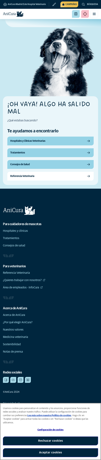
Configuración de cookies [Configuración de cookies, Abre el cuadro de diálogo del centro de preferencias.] (50, 430)
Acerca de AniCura (14, 315)
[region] (50, 431)
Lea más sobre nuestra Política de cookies (49, 415)
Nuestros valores (13, 329)
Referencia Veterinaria (16, 272)
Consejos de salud (14, 245)
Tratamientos (11, 238)
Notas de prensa (13, 351)
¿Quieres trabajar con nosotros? (24, 280)
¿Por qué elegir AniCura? (18, 322)
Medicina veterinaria (15, 337)
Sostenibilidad (12, 344)
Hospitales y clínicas (15, 230)
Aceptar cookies (50, 452)
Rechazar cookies (50, 440)
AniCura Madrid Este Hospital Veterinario (24, 4)
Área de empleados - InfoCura (23, 287)
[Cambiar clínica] (52, 4)
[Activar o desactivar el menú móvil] (94, 14)
